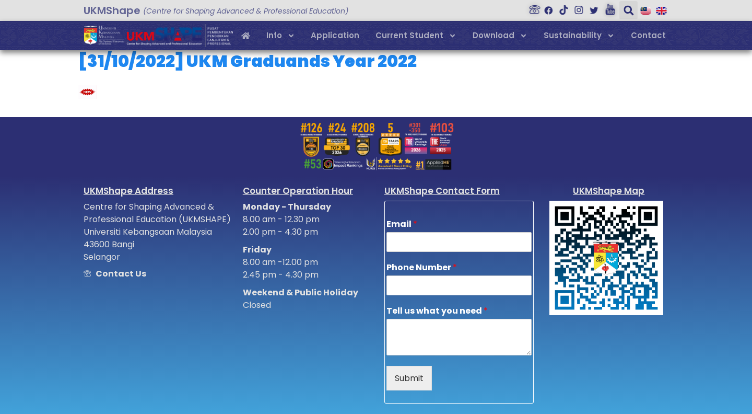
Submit (409, 378)
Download (500, 36)
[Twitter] (591, 8)
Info (280, 36)
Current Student (415, 36)
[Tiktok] (561, 8)
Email (401, 224)
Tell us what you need (437, 311)
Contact (648, 35)
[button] (624, 10)
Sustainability (579, 36)
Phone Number (421, 267)
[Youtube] (606, 8)
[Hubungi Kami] (530, 8)
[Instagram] (576, 8)
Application (335, 35)
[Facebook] (545, 8)
